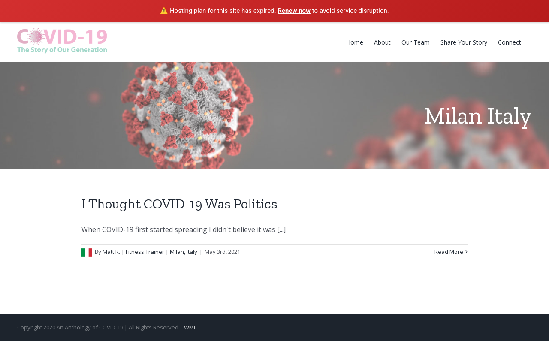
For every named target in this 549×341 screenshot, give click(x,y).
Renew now (294, 11)
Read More (448, 252)
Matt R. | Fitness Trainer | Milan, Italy (150, 252)
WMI (189, 327)
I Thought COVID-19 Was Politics (179, 204)
